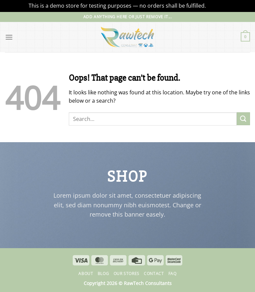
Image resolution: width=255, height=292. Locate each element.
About (85, 273)
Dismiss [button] (217, 5)
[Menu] (9, 37)
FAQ (172, 273)
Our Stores (126, 273)
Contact (154, 273)
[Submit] (243, 118)
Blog (103, 273)
